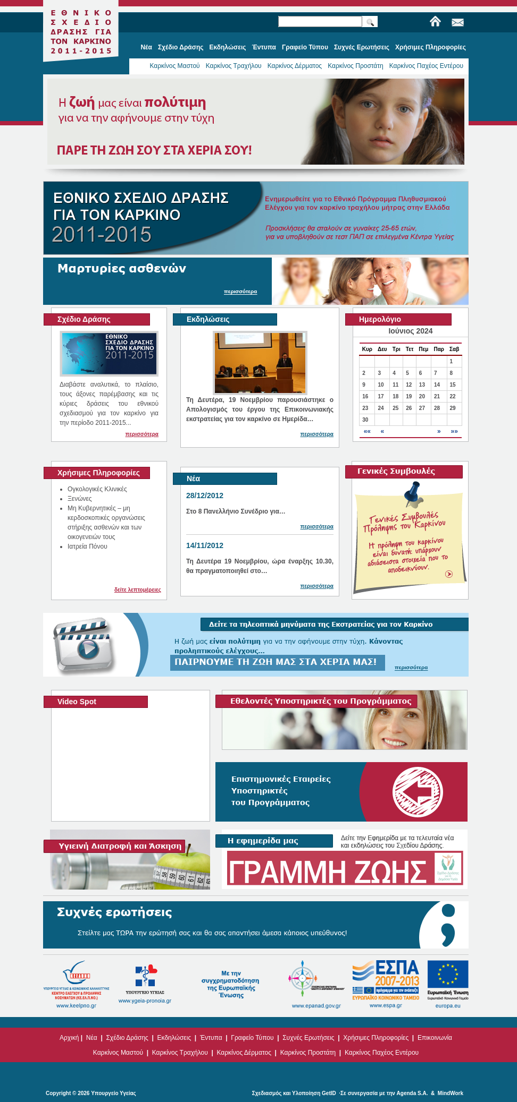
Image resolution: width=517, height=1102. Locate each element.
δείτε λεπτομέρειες (137, 590)
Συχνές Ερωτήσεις (308, 1037)
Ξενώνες (80, 498)
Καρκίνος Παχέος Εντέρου (426, 66)
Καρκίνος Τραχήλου (234, 66)
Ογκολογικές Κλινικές (97, 489)
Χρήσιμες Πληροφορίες (375, 1037)
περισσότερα (142, 434)
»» (454, 431)
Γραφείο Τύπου (252, 1037)
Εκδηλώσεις (174, 1037)
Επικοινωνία (435, 1037)
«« (367, 431)
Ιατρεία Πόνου (87, 546)
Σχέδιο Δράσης (127, 1037)
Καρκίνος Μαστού (174, 66)
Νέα (91, 1037)
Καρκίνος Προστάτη (355, 66)
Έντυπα (211, 1037)
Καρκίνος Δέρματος (295, 66)
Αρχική (69, 1037)
